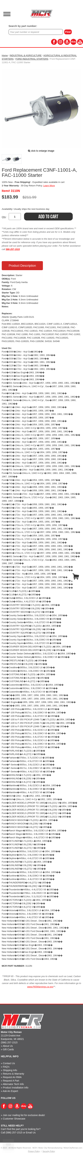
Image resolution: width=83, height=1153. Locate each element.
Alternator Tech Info (13, 1084)
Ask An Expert (10, 1091)
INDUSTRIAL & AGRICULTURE (26, 55)
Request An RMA (12, 1077)
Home (5, 55)
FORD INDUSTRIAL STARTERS (31, 59)
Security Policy (49, 1151)
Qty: (4, 217)
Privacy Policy (34, 1151)
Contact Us (9, 1063)
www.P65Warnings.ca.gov (40, 986)
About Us (8, 1046)
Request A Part (11, 1080)
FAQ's (6, 1066)
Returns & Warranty (13, 1073)
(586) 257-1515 (9, 1042)
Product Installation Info (15, 1087)
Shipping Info (10, 1070)
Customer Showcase (14, 1118)
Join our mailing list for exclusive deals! (24, 1115)
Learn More (49, 185)
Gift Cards (8, 1049)
